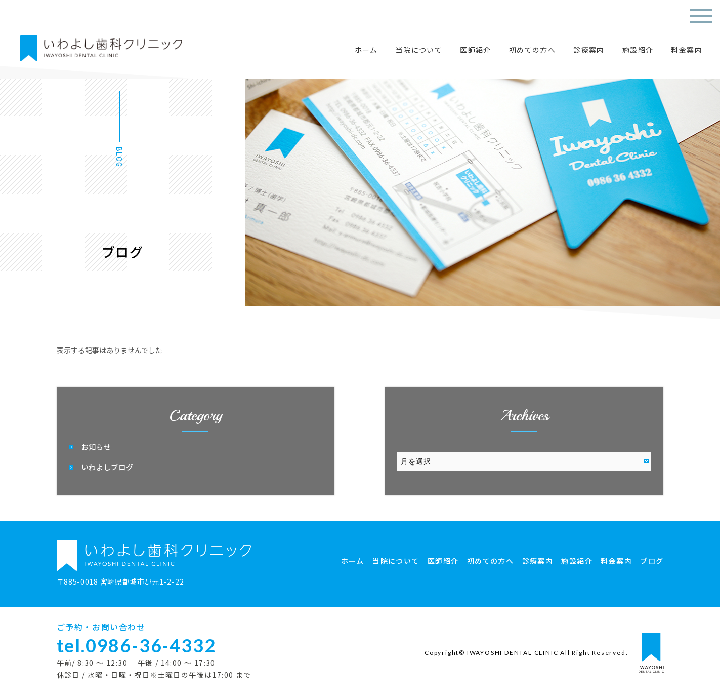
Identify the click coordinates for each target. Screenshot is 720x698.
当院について (419, 50)
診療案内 (589, 50)
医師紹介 (475, 50)
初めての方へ (532, 50)
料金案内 (686, 50)
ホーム (366, 50)
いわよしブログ (107, 467)
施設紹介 (638, 50)
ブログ (651, 561)
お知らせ (96, 447)
